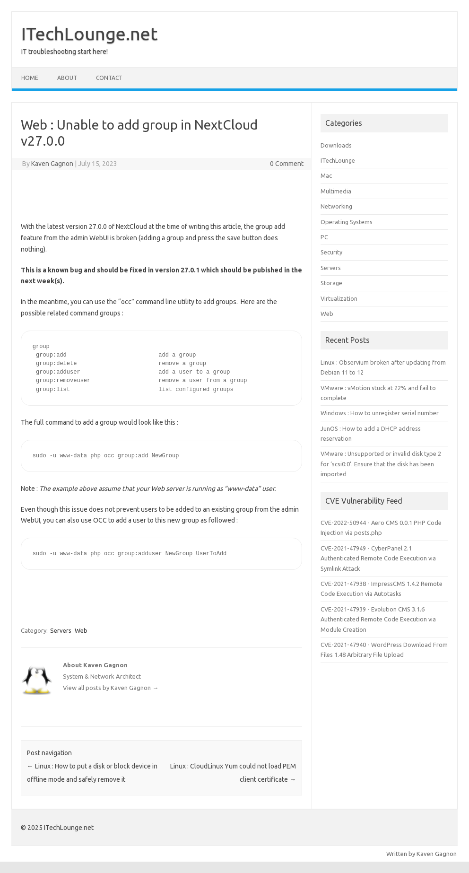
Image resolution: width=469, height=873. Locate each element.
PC (324, 237)
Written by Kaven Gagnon (421, 853)
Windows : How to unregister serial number (380, 413)
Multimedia (336, 191)
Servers (60, 630)
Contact (109, 78)
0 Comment (287, 163)
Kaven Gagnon (52, 163)
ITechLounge (338, 160)
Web (81, 630)
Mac (326, 175)
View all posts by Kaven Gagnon (110, 687)
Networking (336, 206)
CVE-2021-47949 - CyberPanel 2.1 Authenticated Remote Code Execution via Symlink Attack (378, 558)
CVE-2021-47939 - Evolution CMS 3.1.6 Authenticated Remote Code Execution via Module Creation (378, 619)
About (67, 78)
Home (29, 78)
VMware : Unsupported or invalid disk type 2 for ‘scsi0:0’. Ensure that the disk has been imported (381, 463)
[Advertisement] (161, 194)
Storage (331, 282)
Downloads (336, 145)
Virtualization (339, 298)
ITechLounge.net (89, 34)
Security (331, 252)
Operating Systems (347, 221)
